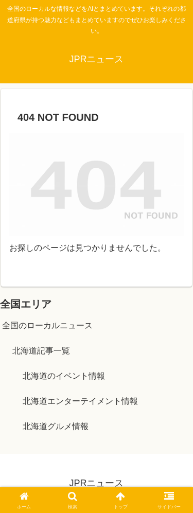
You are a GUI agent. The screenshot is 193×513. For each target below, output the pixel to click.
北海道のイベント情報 (64, 376)
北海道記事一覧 (41, 350)
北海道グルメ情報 (56, 426)
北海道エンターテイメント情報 (80, 401)
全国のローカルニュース (47, 325)
